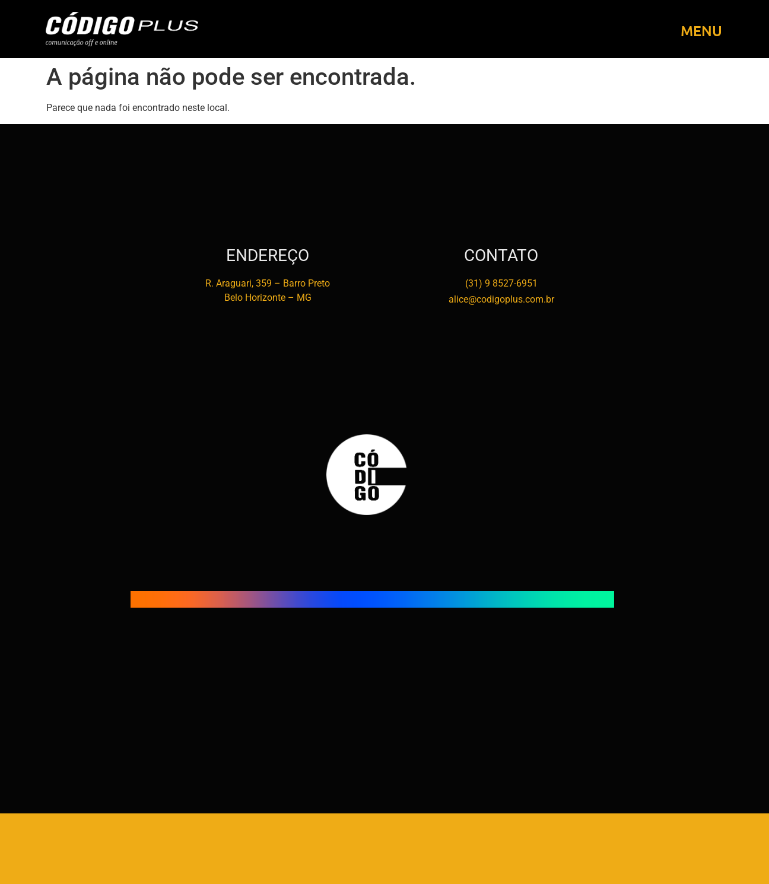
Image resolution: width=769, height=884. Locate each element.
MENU (701, 30)
